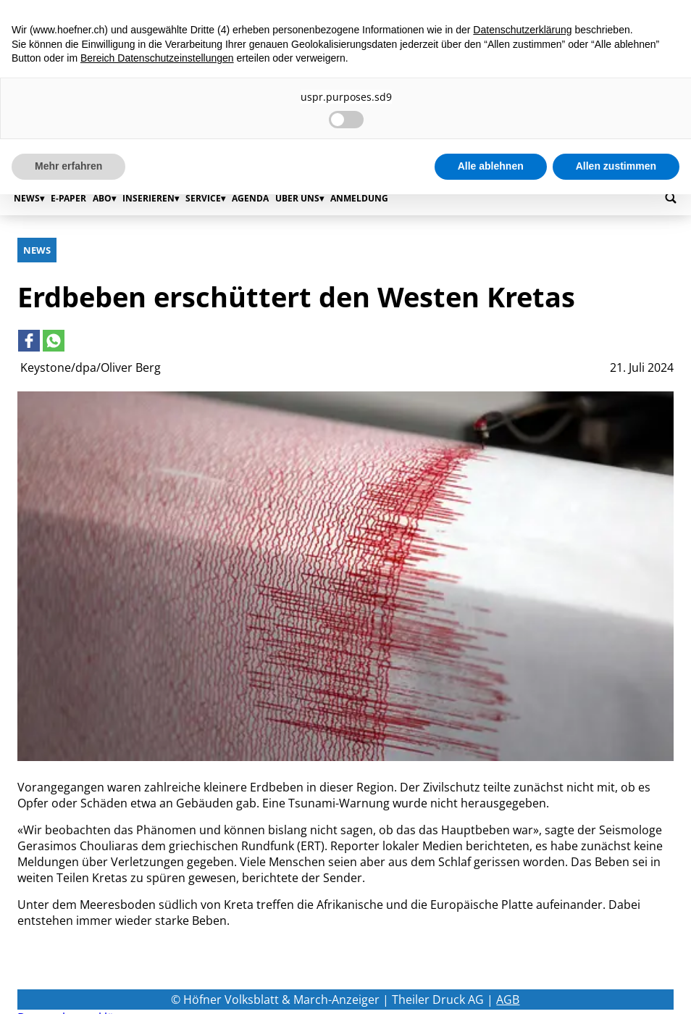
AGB (507, 999)
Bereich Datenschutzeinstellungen (157, 58)
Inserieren (148, 198)
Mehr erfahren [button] (68, 166)
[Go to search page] (670, 197)
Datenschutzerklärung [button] (522, 30)
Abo (102, 198)
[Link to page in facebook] (29, 341)
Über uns (297, 198)
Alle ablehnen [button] (491, 166)
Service (203, 198)
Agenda (250, 198)
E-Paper (68, 198)
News (27, 198)
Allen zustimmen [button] (616, 166)
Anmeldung (359, 198)
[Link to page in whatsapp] (53, 341)
